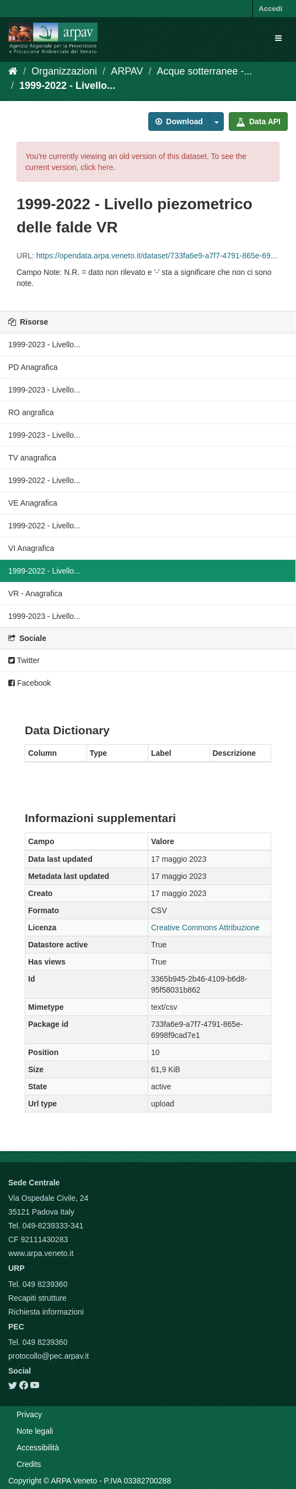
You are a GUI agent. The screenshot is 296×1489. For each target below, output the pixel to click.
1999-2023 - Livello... (44, 344)
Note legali (35, 1431)
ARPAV (127, 71)
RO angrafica (30, 412)
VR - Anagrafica (35, 593)
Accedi (270, 8)
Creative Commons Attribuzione (205, 927)
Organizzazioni (64, 71)
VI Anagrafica (31, 548)
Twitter (24, 660)
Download (179, 121)
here (105, 167)
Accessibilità (38, 1447)
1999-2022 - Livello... (67, 85)
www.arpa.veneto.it (40, 1253)
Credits (29, 1464)
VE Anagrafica (32, 503)
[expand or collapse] (278, 38)
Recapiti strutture (37, 1298)
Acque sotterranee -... (204, 71)
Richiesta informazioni (46, 1311)
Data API (258, 121)
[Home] (13, 71)
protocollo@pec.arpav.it (48, 1356)
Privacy (29, 1414)
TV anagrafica (32, 457)
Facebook (29, 683)
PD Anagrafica (33, 367)
